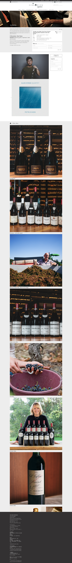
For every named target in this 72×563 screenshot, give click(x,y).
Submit (59, 49)
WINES (19, 9)
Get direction (58, 32)
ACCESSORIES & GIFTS (29, 9)
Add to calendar (58, 31)
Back (60, 29)
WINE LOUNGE (51, 9)
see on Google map (13, 559)
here (12, 45)
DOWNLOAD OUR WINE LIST (43, 9)
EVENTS (23, 9)
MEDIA (36, 9)
